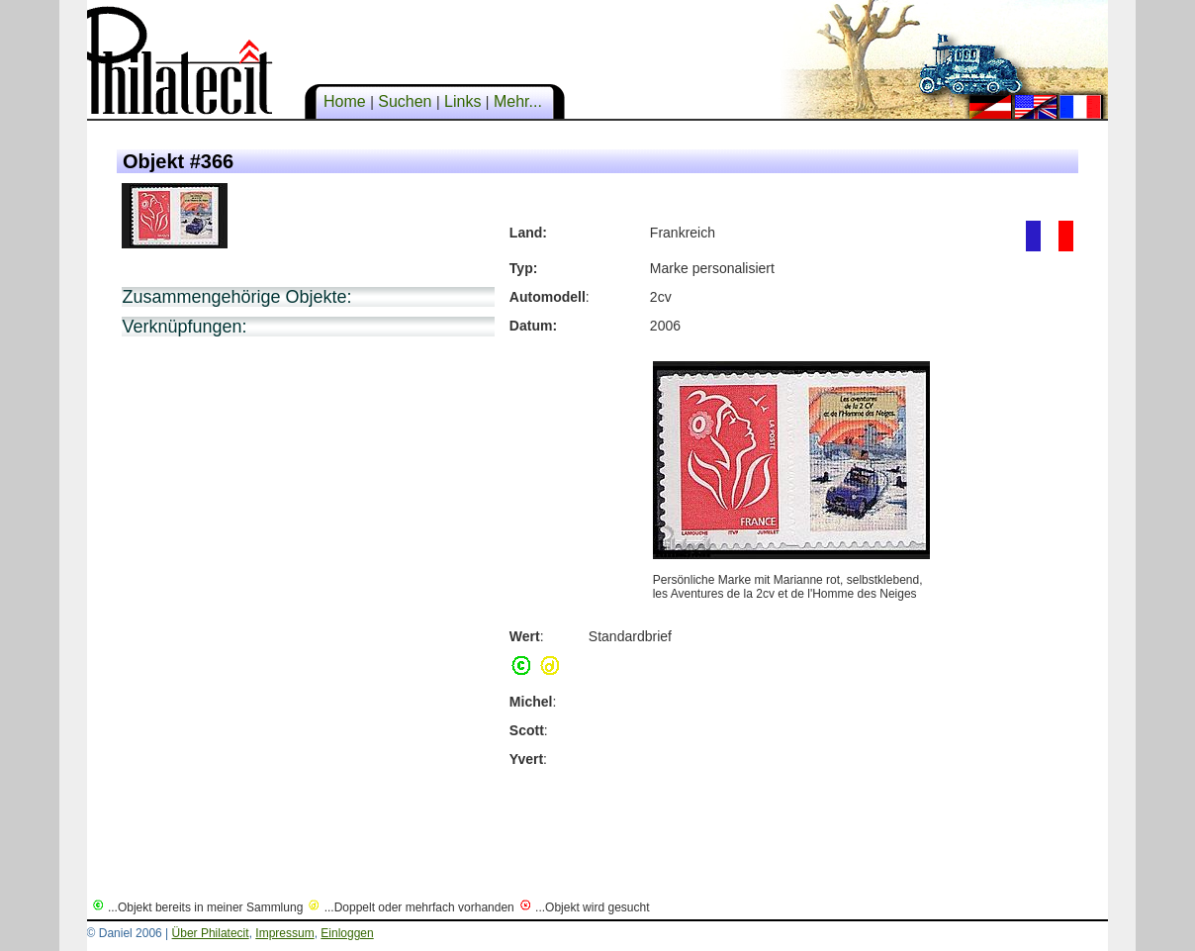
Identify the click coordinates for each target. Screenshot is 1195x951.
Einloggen (347, 933)
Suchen (405, 101)
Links (463, 101)
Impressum (284, 933)
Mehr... (517, 101)
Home (345, 101)
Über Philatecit (210, 933)
